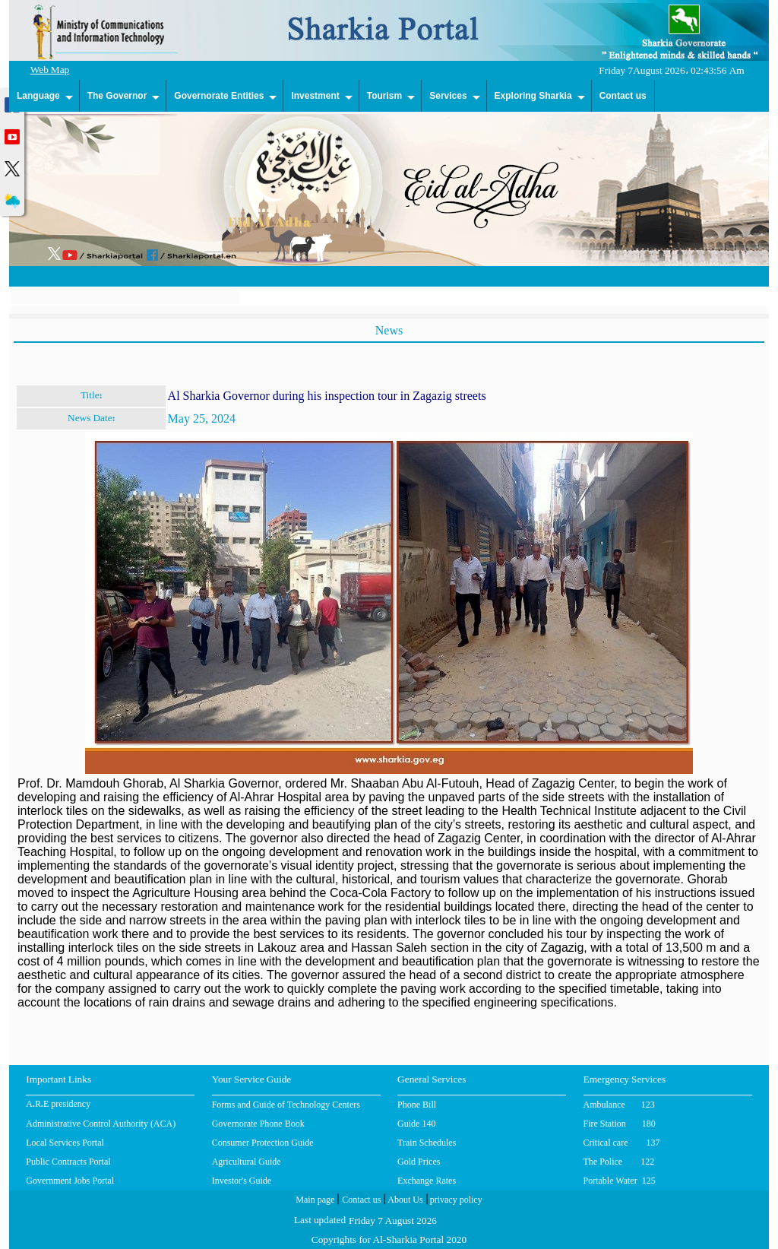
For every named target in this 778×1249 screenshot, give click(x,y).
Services (447, 95)
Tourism (384, 95)
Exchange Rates (426, 1180)
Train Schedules (426, 1142)
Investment (315, 95)
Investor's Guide (241, 1180)
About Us (403, 1201)
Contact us (623, 95)
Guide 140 (416, 1123)
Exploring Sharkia (533, 95)
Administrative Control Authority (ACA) (101, 1123)
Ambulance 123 (619, 1104)
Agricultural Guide (246, 1161)
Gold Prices (418, 1161)
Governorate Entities (219, 95)
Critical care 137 (622, 1142)
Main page (315, 1201)
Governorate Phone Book (258, 1123)
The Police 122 (619, 1161)
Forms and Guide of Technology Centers (286, 1104)
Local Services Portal (65, 1142)
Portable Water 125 (620, 1180)
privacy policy (455, 1201)
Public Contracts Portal (68, 1161)
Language (38, 95)
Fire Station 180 (620, 1123)
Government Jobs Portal (70, 1180)
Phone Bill (416, 1104)
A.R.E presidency (58, 1105)
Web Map (50, 71)
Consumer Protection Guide (263, 1142)
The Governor (117, 95)
